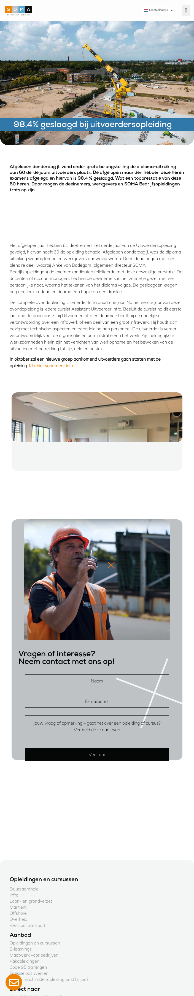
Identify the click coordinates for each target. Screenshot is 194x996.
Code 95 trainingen (28, 967)
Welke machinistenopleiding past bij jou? (49, 979)
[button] (186, 10)
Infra (14, 895)
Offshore (18, 913)
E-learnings (21, 949)
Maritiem (18, 907)
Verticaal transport (27, 925)
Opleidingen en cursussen (35, 943)
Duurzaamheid (24, 889)
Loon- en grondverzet (31, 901)
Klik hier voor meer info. (51, 365)
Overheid (18, 919)
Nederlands (156, 10)
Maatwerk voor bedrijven (34, 955)
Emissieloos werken (29, 973)
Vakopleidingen (24, 961)
